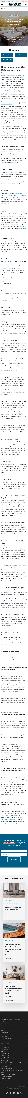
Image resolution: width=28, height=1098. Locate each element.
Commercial (4, 1032)
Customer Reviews (6, 1076)
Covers (3, 1025)
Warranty (4, 1051)
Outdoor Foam (7, 55)
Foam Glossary (5, 1078)
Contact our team (10, 824)
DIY (2, 1034)
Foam (2, 1021)
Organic (3, 1023)
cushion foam (10, 172)
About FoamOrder (6, 1068)
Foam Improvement (11, 904)
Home (6, 37)
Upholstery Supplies (7, 1038)
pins (14, 329)
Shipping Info (5, 1053)
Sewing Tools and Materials (7, 60)
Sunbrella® (22, 228)
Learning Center (10, 1)
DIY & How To (14, 15)
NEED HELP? (24, 1)
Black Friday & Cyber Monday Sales (11, 1063)
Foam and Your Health (8, 1074)
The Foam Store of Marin (8, 1059)
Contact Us (4, 1049)
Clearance (3, 1)
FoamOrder (14, 28)
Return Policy (5, 1055)
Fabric (20, 55)
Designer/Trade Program (8, 1061)
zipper (12, 293)
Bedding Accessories (7, 1029)
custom (3, 819)
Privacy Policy (5, 1057)
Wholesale (4, 1066)
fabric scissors (19, 310)
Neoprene (4, 1030)
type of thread (8, 261)
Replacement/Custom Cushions (10, 1019)
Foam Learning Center (8, 1065)
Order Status (5, 1047)
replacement (12, 819)
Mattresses (4, 1027)
